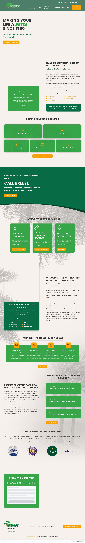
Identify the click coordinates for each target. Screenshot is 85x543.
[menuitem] (6, 537)
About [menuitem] (68, 7)
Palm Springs (27, 298)
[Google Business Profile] (35, 527)
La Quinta (26, 296)
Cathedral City (14, 292)
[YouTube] (41, 527)
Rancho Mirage (14, 300)
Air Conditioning (31, 509)
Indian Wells (27, 294)
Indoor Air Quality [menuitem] (46, 7)
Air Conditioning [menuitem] (32, 7)
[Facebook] (38, 527)
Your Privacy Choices (20, 535)
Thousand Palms (28, 300)
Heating (38, 509)
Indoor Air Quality (46, 509)
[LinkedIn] (44, 527)
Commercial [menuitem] (57, 7)
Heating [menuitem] (40, 7)
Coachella (26, 292)
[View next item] (36, 71)
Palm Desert (14, 298)
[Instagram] (46, 527)
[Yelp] (49, 527)
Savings (53, 509)
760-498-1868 (72, 2)
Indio (12, 296)
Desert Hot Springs (15, 294)
